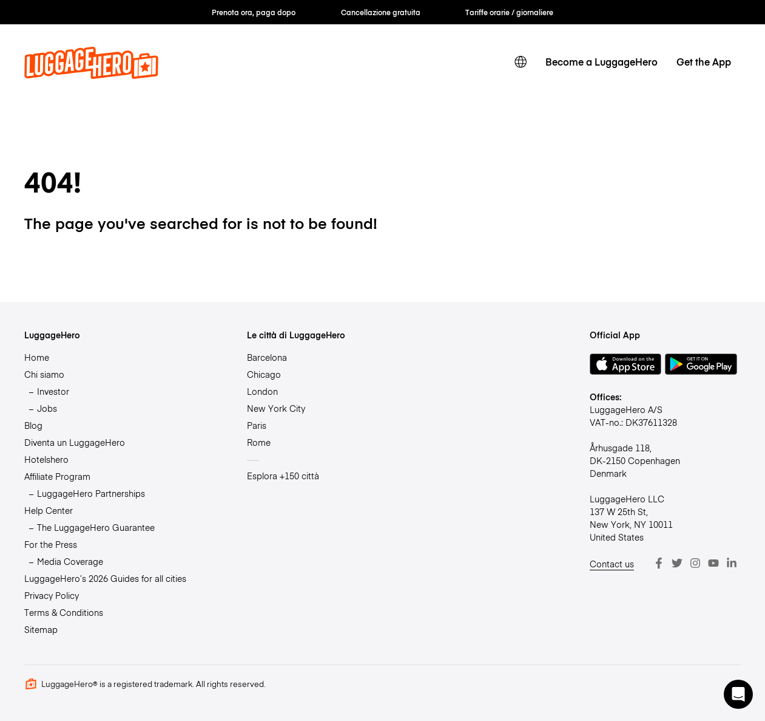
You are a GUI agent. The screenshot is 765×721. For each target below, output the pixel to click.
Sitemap (41, 629)
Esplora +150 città (283, 476)
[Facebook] (659, 563)
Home (36, 357)
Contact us (612, 564)
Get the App (703, 61)
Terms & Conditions (63, 612)
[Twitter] (677, 563)
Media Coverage (70, 561)
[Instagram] (695, 563)
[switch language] (521, 62)
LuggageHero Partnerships (91, 493)
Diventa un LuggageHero (74, 442)
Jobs (47, 408)
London (262, 391)
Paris (256, 425)
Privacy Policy (51, 595)
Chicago (264, 374)
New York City (276, 408)
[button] (738, 694)
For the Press (50, 544)
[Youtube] (713, 563)
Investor (53, 391)
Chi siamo (44, 374)
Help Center (48, 510)
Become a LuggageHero (601, 61)
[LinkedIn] (731, 563)
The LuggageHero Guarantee (96, 527)
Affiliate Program (57, 476)
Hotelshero (46, 459)
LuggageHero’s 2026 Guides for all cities (105, 578)
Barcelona (267, 357)
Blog (33, 425)
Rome (259, 442)
